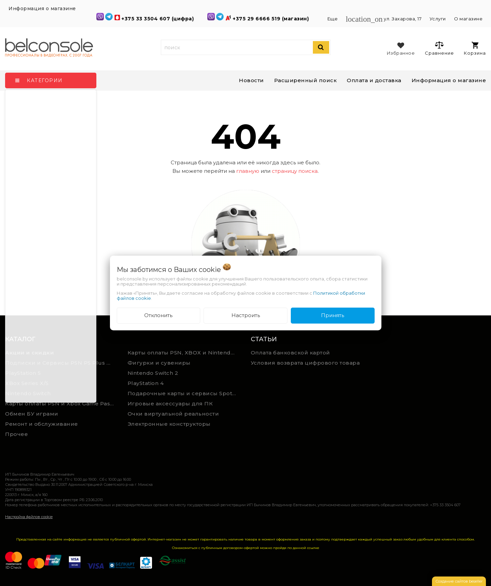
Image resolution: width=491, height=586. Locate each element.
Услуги (438, 18)
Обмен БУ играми (31, 413)
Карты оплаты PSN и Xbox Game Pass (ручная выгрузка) (61, 403)
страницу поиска (295, 171)
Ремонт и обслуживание (41, 424)
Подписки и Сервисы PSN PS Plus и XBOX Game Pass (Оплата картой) (61, 363)
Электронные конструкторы (169, 424)
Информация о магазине (449, 80)
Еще (333, 18)
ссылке (313, 548)
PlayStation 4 (146, 383)
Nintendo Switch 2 (153, 373)
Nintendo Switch (28, 393)
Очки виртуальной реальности (173, 413)
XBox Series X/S (27, 383)
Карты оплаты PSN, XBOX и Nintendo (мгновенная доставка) (184, 352)
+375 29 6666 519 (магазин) (271, 19)
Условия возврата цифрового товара (305, 363)
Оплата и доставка (374, 80)
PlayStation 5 (23, 373)
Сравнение (439, 48)
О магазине (468, 18)
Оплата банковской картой (290, 352)
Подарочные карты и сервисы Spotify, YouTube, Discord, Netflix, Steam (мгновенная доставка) (184, 393)
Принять (332, 315)
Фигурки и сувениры (159, 363)
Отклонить (158, 315)
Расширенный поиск (305, 80)
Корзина (475, 49)
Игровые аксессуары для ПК (170, 403)
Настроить (245, 315)
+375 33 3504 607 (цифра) (158, 19)
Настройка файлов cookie (29, 516)
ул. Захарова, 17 (384, 18)
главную (247, 171)
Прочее (16, 434)
